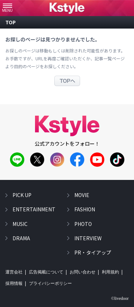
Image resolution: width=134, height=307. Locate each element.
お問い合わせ (82, 272)
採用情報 (14, 283)
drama (21, 238)
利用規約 (110, 272)
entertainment (34, 209)
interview (87, 238)
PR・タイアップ (92, 252)
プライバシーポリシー (50, 283)
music (20, 223)
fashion (84, 209)
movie (81, 194)
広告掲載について (46, 272)
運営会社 (14, 272)
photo (83, 223)
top (10, 22)
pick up (22, 194)
